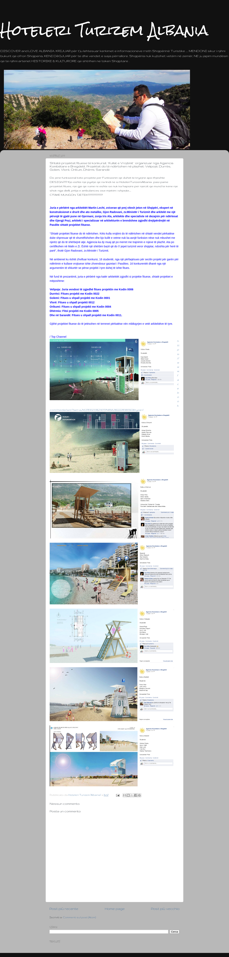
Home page (115, 908)
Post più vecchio (165, 908)
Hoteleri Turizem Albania (104, 30)
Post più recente (63, 908)
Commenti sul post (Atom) (79, 917)
